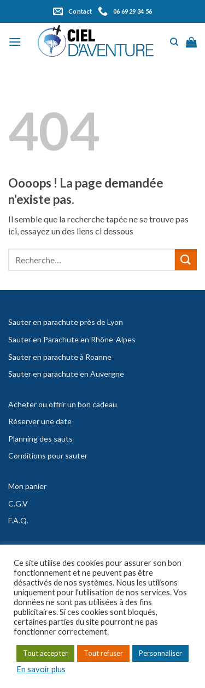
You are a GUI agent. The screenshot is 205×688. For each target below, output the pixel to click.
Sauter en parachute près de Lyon (65, 322)
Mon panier (27, 486)
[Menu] (14, 41)
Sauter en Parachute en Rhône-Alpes (72, 339)
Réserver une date (40, 421)
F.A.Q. (18, 520)
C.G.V (18, 503)
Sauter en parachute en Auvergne (66, 373)
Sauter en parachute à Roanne (60, 356)
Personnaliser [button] (160, 653)
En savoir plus (41, 669)
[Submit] (186, 259)
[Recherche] (174, 42)
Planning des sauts (40, 438)
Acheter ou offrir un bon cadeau (62, 404)
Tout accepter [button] (45, 653)
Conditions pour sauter (47, 455)
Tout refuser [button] (103, 653)
